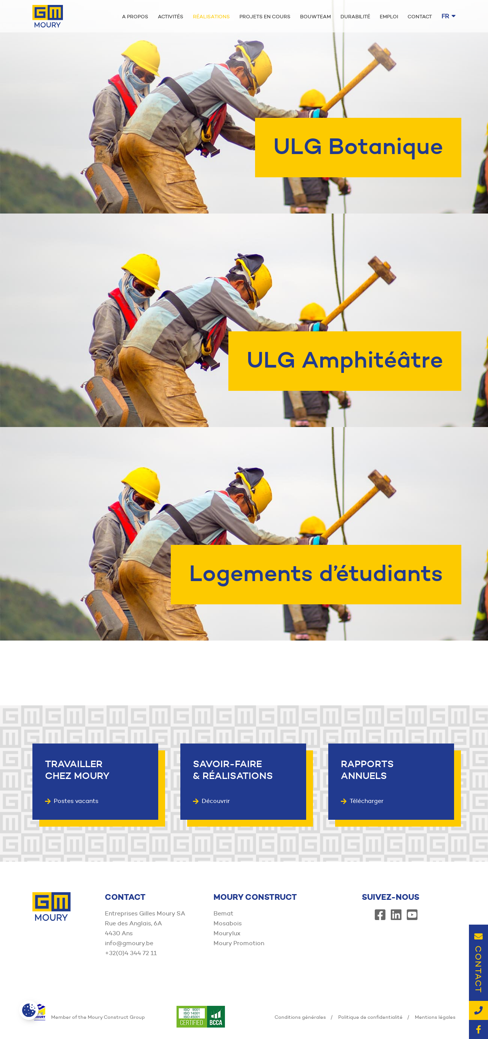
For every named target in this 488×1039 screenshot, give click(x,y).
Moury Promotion (239, 943)
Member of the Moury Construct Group (88, 1017)
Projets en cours (265, 16)
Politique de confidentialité (370, 1017)
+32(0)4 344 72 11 (131, 953)
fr (448, 16)
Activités (170, 16)
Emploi (389, 16)
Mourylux (227, 933)
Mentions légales (435, 1017)
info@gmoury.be (129, 943)
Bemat (223, 913)
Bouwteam (315, 16)
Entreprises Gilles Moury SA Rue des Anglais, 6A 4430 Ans (145, 923)
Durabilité (355, 16)
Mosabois (228, 923)
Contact (420, 16)
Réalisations (211, 16)
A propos (135, 16)
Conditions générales (300, 1017)
